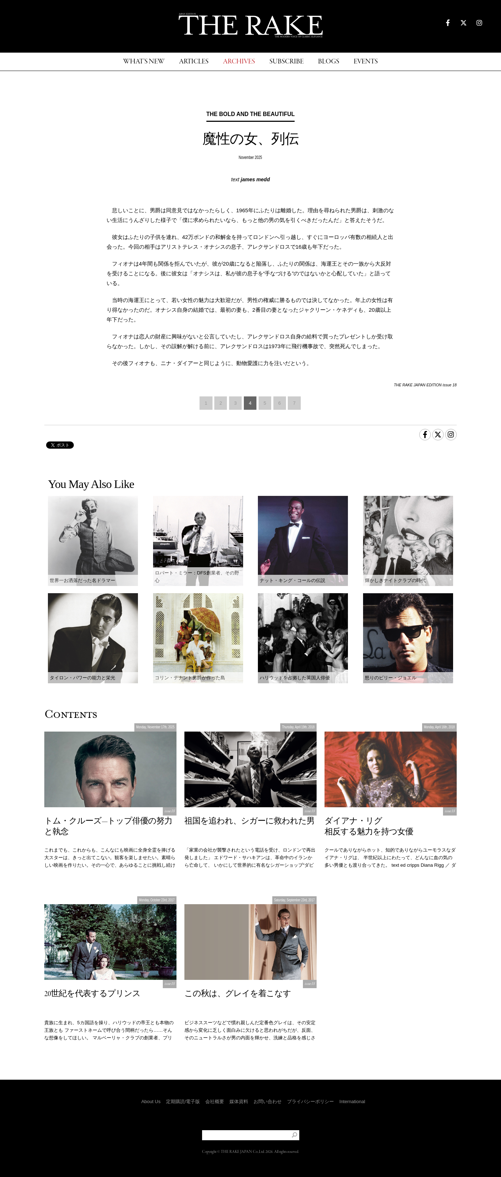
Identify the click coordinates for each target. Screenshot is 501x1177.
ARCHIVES (239, 61)
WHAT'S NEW (144, 61)
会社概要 (214, 1101)
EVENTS (366, 61)
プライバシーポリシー (310, 1101)
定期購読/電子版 (183, 1101)
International (352, 1101)
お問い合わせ (268, 1101)
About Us (150, 1101)
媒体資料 (238, 1101)
